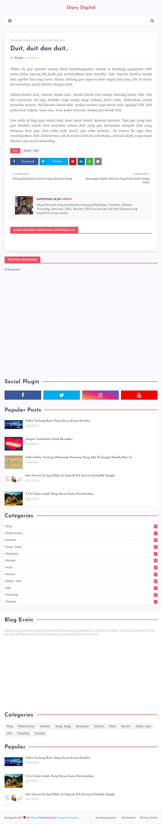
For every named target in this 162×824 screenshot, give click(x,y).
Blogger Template (67, 817)
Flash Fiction (81, 533)
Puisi (81, 567)
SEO (81, 588)
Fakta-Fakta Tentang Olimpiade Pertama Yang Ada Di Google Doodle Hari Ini (78, 457)
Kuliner (81, 560)
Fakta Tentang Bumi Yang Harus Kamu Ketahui (57, 420)
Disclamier (128, 817)
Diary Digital (81, 7)
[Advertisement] (81, 674)
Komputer (81, 553)
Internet (81, 540)
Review (81, 574)
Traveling (81, 595)
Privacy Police (148, 817)
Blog (81, 526)
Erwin (19, 58)
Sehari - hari (30, 40)
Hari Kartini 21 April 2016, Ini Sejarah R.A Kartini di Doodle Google (70, 475)
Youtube (81, 601)
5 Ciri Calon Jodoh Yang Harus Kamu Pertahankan (59, 493)
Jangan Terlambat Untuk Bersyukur (49, 439)
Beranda (15, 40)
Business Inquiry (106, 817)
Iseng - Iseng (81, 547)
